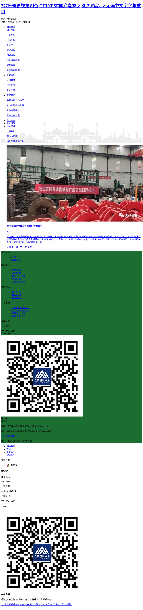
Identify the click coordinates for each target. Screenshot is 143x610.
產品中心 (11, 45)
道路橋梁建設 (13, 110)
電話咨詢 (11, 455)
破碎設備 (11, 50)
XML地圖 (5, 436)
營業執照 (15, 436)
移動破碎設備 (13, 60)
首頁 (9, 247)
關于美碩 (11, 30)
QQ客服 (12, 465)
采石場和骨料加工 (15, 100)
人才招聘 (11, 123)
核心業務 (11, 126)
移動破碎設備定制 (15, 141)
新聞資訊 (11, 75)
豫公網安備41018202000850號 (37, 431)
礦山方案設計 (13, 136)
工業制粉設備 (13, 70)
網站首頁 (11, 27)
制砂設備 (11, 55)
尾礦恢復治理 (13, 115)
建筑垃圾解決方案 (15, 105)
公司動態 (11, 80)
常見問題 (11, 90)
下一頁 (23, 247)
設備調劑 (11, 131)
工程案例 (11, 95)
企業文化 (11, 35)
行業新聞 (11, 85)
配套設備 (11, 65)
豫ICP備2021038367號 (11, 431)
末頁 (29, 247)
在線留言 (11, 120)
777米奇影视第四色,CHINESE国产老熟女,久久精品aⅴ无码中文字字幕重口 (36, 604)
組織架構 (11, 40)
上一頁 (14, 247)
